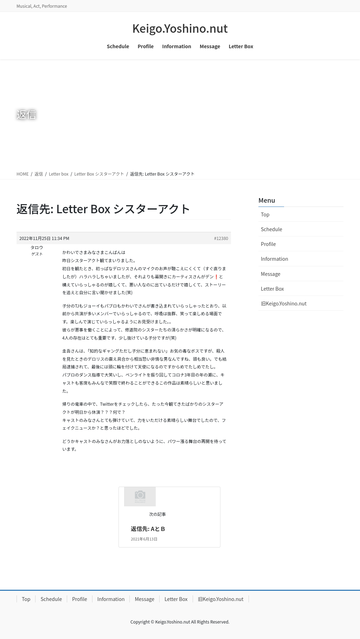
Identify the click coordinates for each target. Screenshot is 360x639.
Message (271, 273)
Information (274, 258)
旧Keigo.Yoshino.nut (284, 303)
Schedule (271, 229)
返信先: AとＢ (148, 528)
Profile (268, 243)
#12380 (221, 238)
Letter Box (272, 288)
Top (265, 214)
